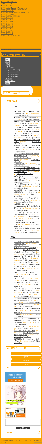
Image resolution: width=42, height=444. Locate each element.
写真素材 (14, 76)
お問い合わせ (10, 81)
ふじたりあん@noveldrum (31, 119)
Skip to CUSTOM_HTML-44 (10, 16)
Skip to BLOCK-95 (7, 28)
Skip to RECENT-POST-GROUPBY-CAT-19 (15, 12)
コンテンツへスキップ (9, 2)
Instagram (26, 360)
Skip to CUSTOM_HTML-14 (10, 35)
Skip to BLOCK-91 (7, 30)
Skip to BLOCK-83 (7, 32)
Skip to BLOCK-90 (7, 21)
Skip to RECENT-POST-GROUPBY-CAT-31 (15, 9)
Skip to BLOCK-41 (7, 5)
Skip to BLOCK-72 (7, 23)
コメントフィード (27, 440)
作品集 (7, 64)
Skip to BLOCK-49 (7, 34)
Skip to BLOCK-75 (7, 20)
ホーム (7, 62)
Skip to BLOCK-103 (7, 11)
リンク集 (8, 79)
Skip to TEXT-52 (6, 4)
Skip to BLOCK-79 (7, 27)
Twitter (26, 353)
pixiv (26, 357)
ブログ (7, 66)
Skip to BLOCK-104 (7, 14)
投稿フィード (14, 440)
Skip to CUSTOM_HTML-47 (10, 7)
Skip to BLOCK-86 (7, 18)
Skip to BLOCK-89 (7, 25)
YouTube (26, 364)
